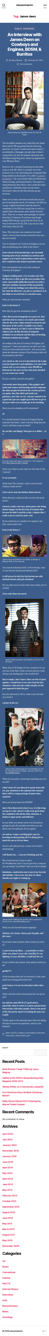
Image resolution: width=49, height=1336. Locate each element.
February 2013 (9, 1195)
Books (5, 1266)
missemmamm (24, 5)
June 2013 (7, 1184)
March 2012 (8, 1229)
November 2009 (10, 1246)
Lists (4, 1300)
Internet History (10, 1289)
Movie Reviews (10, 1306)
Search (5, 1047)
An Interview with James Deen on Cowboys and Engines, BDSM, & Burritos (24, 44)
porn (28, 1035)
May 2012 (7, 1223)
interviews (10, 1035)
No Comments (26, 64)
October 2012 (9, 1201)
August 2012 (8, 1212)
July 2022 (7, 1139)
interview (41, 1033)
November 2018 (10, 1151)
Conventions (8, 1272)
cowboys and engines (27, 1033)
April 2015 (7, 1167)
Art (4, 1261)
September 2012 (10, 1207)
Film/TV (18, 29)
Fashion (6, 1278)
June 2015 (7, 1162)
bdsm (8, 1033)
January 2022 (9, 1145)
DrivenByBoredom (12, 773)
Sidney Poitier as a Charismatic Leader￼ (22, 1087)
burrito (14, 1033)
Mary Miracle (17, 60)
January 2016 (9, 1156)
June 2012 (7, 1218)
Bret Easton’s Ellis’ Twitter (17, 463)
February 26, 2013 (35, 60)
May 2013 (7, 1190)
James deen (20, 1035)
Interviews (28, 29)
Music (5, 1311)
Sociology (7, 1317)
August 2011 (8, 1235)
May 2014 (7, 1173)
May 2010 (7, 1240)
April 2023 (7, 1134)
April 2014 (7, 1179)
